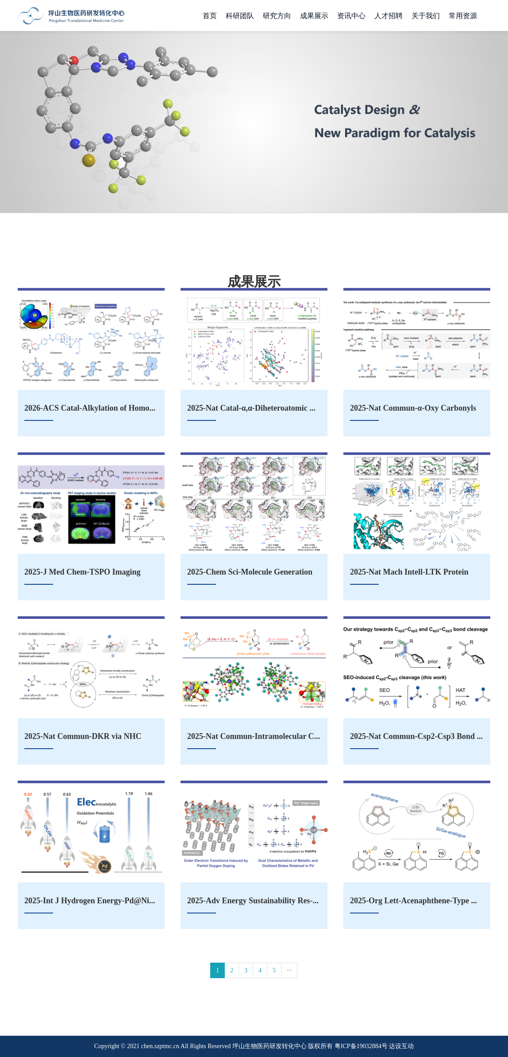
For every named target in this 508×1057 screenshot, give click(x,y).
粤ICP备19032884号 (361, 1046)
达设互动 (401, 1046)
